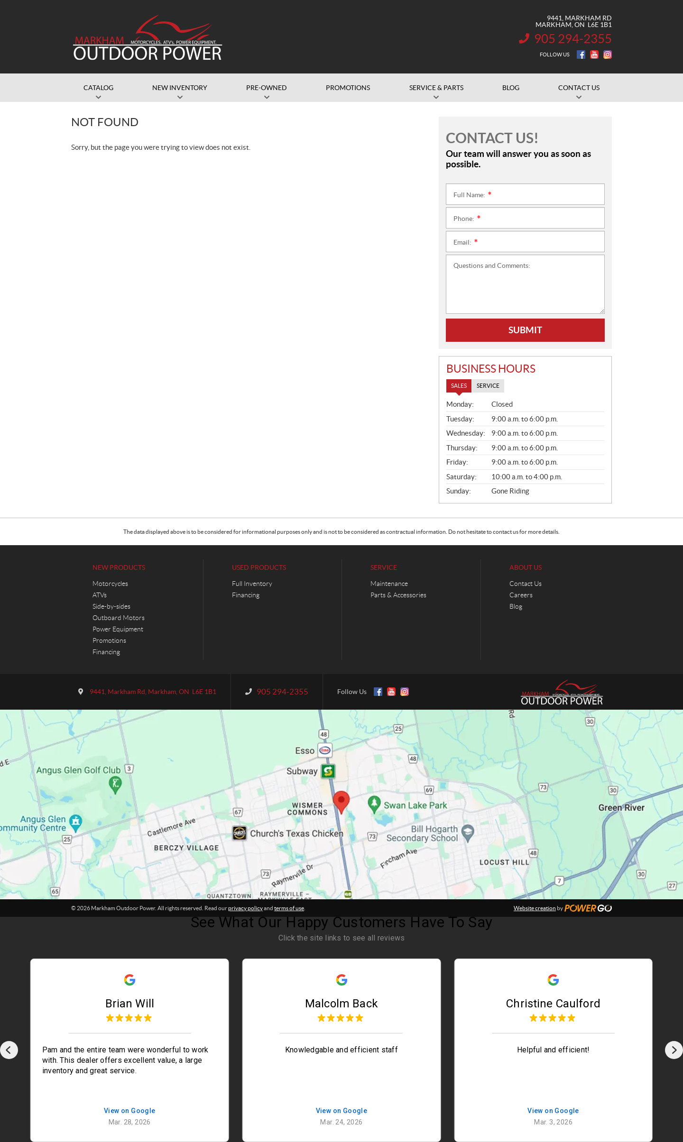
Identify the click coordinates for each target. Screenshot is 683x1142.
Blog (515, 606)
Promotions (109, 640)
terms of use (289, 908)
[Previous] (9, 1050)
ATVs (99, 595)
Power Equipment (117, 629)
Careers (521, 595)
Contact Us (525, 583)
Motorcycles (110, 583)
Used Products (259, 567)
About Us (525, 567)
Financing (106, 652)
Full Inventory (252, 583)
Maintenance (389, 583)
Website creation (535, 908)
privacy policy (245, 908)
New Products (118, 567)
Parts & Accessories (398, 595)
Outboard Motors (118, 617)
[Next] (674, 1050)
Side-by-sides (111, 606)
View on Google (130, 1111)
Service (383, 567)
